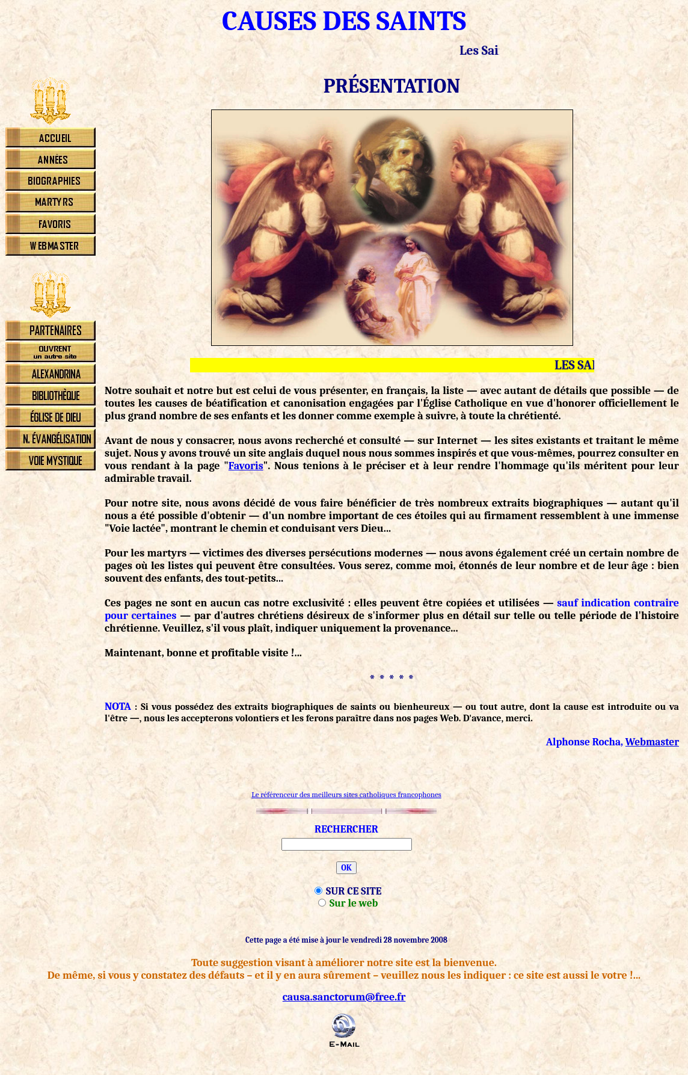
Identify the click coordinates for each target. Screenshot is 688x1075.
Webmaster (652, 742)
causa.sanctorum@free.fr (344, 997)
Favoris (246, 466)
